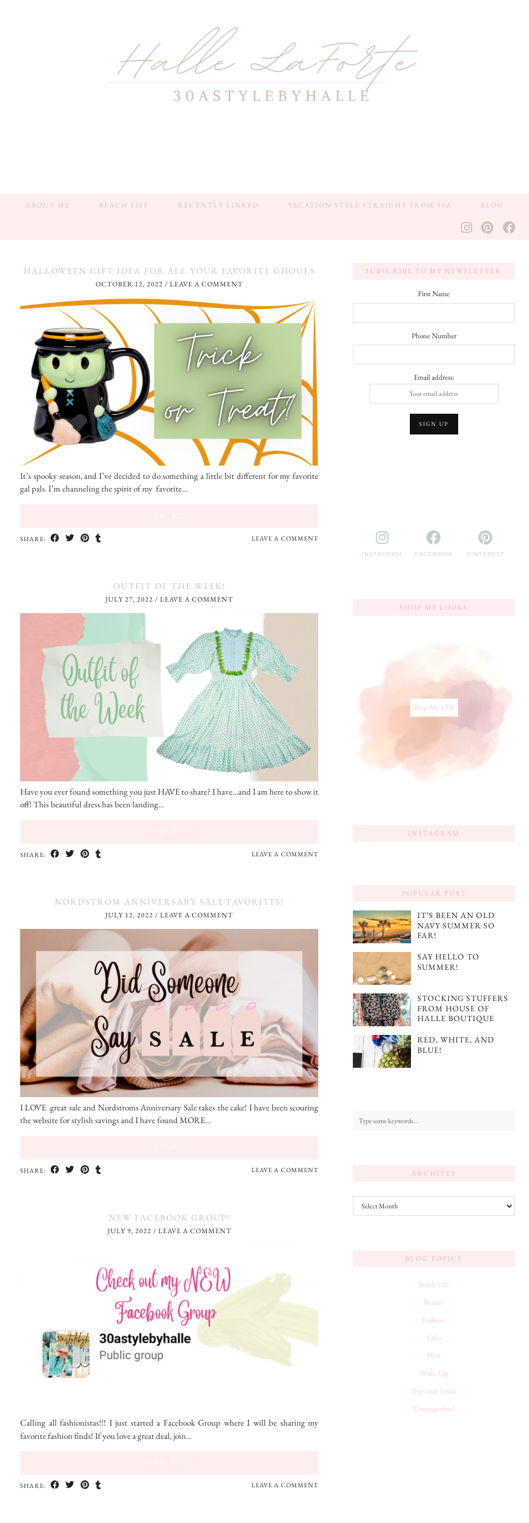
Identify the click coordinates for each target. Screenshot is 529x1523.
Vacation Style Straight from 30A (370, 205)
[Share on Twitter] (70, 539)
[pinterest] (486, 544)
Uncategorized (434, 1409)
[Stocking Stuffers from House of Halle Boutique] (382, 1009)
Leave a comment (206, 284)
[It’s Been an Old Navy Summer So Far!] (382, 926)
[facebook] (434, 544)
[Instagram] (467, 228)
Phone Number (434, 336)
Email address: (434, 387)
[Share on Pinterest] (85, 539)
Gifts (434, 1338)
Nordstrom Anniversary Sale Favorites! (169, 901)
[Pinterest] (487, 228)
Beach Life (124, 205)
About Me (48, 205)
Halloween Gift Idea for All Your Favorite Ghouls (169, 270)
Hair (433, 1355)
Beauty (434, 1302)
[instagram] (382, 544)
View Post (169, 516)
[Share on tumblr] (98, 539)
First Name (434, 293)
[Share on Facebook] (55, 539)
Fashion (434, 1320)
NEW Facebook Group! (169, 1217)
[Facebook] (509, 228)
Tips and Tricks (434, 1391)
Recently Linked (218, 205)
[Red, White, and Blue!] (382, 1051)
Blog (492, 205)
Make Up (434, 1373)
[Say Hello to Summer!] (382, 968)
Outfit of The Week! (169, 585)
